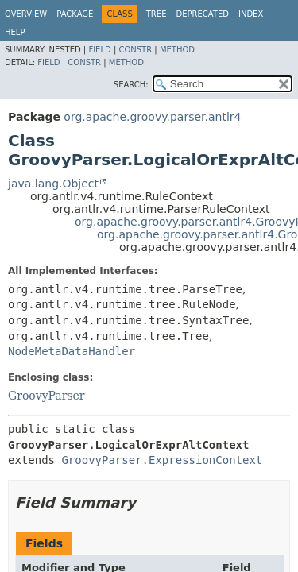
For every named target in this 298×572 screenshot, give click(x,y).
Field (99, 49)
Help (15, 32)
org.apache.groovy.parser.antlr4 (152, 116)
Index (250, 14)
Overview (26, 14)
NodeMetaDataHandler (71, 351)
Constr (135, 49)
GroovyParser (46, 395)
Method (177, 49)
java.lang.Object (53, 183)
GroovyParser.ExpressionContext (161, 460)
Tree (156, 14)
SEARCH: (131, 84)
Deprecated (202, 14)
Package (74, 14)
